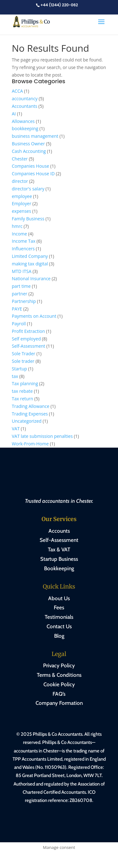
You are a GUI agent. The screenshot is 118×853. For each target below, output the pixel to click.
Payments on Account (34, 316)
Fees (59, 607)
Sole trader (23, 361)
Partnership (24, 301)
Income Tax (24, 241)
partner (19, 294)
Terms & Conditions (59, 675)
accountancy (25, 99)
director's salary (28, 189)
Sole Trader (24, 354)
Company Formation (59, 703)
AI (14, 114)
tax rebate (22, 391)
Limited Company (30, 256)
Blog (59, 636)
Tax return (22, 399)
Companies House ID (33, 174)
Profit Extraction (28, 331)
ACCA (17, 91)
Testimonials (59, 617)
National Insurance (31, 278)
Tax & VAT (59, 549)
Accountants (24, 106)
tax (15, 376)
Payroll (19, 324)
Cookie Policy (59, 684)
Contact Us (59, 626)
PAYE (17, 309)
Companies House (30, 166)
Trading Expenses (30, 414)
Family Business (28, 219)
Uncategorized (27, 421)
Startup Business (59, 559)
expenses (21, 211)
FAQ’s (59, 694)
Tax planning (25, 383)
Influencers (23, 249)
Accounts (59, 531)
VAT (16, 429)
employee (22, 196)
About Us (59, 598)
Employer (21, 203)
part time (21, 286)
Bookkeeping (59, 568)
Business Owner (28, 144)
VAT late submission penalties (42, 436)
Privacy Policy (59, 665)
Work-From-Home (30, 444)
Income (19, 234)
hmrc (17, 226)
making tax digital (30, 264)
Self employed (26, 339)
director (20, 181)
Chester (20, 159)
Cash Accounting (29, 151)
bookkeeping (25, 128)
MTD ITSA (21, 271)
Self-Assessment (28, 346)
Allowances (23, 121)
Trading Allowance (30, 406)
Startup (19, 369)
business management (35, 136)
